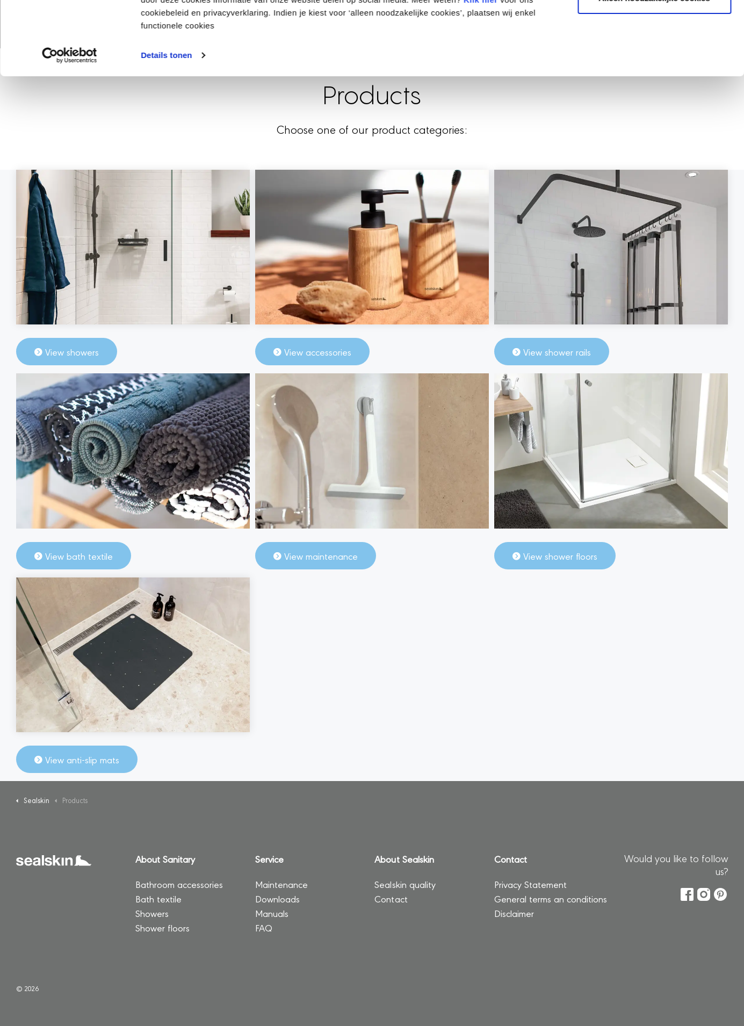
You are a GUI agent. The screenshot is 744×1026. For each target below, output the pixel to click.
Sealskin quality (406, 884)
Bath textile (158, 898)
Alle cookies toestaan (654, 28)
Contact (390, 898)
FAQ (263, 927)
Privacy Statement (530, 884)
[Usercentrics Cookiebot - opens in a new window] (70, 120)
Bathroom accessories (179, 884)
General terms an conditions (550, 898)
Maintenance (281, 884)
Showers (152, 913)
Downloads (277, 898)
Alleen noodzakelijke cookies (654, 63)
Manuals (271, 913)
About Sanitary (165, 858)
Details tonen (166, 120)
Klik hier (481, 64)
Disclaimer (514, 913)
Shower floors (162, 927)
